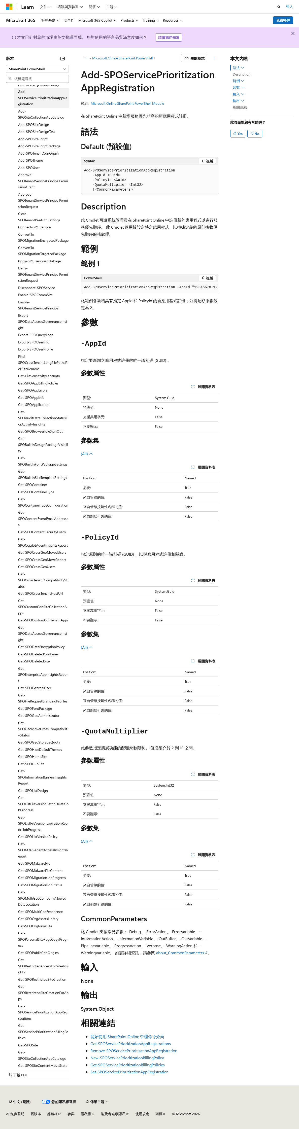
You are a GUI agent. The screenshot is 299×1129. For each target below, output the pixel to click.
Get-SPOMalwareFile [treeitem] (34, 863)
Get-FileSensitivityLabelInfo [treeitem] (39, 375)
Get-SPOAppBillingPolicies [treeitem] (38, 383)
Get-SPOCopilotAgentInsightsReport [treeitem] (43, 542)
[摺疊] (62, 58)
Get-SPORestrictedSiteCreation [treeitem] (42, 979)
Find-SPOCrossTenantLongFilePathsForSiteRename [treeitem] (42, 362)
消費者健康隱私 (113, 1113)
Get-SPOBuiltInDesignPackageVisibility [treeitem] (43, 444)
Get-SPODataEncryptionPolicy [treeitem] (41, 646)
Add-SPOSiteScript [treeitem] (33, 138)
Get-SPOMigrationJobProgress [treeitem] (42, 877)
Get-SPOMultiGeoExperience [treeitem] (40, 911)
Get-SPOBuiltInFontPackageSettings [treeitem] (42, 461)
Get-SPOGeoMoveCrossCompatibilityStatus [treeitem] (42, 728)
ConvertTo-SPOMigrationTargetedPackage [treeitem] (42, 250)
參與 (71, 1113)
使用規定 (142, 1113)
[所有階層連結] (85, 58)
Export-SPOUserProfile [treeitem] (35, 349)
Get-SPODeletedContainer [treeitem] (38, 654)
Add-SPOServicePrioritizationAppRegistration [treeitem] (42, 97)
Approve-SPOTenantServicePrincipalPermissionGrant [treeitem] (43, 180)
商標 (158, 1113)
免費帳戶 (283, 20)
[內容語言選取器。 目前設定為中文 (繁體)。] (20, 1102)
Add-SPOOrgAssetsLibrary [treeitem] (38, 84)
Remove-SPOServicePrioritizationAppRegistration (133, 1050)
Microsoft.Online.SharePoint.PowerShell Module (127, 103)
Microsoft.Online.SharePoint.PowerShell (122, 58)
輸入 (238, 94)
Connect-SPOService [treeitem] (34, 227)
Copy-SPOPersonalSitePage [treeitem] (39, 261)
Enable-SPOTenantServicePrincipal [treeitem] (38, 305)
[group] (149, 287)
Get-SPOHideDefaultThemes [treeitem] (40, 749)
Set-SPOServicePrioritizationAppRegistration (129, 1071)
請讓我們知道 (168, 37)
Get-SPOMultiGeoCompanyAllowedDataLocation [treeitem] (42, 898)
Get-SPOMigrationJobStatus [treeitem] (40, 885)
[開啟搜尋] (279, 6)
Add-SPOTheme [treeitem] (30, 160)
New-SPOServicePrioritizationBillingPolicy (127, 1057)
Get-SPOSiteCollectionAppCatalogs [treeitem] (42, 1055)
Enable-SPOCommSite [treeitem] (35, 294)
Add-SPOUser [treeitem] (29, 167)
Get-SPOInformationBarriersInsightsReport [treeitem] (42, 777)
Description (241, 74)
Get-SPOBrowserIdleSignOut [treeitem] (40, 431)
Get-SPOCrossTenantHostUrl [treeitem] (40, 593)
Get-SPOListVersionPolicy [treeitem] (37, 836)
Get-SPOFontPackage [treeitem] (35, 708)
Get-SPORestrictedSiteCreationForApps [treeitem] (43, 992)
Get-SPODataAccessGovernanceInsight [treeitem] (42, 633)
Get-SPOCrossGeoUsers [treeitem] (36, 566)
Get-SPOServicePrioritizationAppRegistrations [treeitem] (43, 1012)
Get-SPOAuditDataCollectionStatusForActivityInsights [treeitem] (43, 418)
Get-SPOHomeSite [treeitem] (32, 756)
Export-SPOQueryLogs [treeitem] (35, 334)
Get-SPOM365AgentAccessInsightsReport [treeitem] (43, 850)
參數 (238, 87)
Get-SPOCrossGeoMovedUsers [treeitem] (42, 552)
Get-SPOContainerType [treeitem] (36, 491)
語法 (238, 67)
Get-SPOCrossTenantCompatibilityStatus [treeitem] (43, 580)
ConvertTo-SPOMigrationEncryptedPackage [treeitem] (43, 237)
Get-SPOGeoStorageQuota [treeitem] (39, 742)
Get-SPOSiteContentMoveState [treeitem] (42, 1065)
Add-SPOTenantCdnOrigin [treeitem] (38, 153)
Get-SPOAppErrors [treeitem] (32, 390)
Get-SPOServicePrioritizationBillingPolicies (127, 1064)
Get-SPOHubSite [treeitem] (31, 763)
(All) (87, 453)
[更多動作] (213, 58)
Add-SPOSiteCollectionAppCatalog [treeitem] (41, 114)
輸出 (238, 100)
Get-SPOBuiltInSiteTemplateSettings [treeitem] (42, 474)
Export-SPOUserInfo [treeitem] (33, 342)
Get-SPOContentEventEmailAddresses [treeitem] (43, 518)
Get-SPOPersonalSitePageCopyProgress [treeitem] (43, 939)
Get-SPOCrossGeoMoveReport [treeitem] (42, 559)
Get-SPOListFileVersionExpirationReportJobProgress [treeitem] (43, 823)
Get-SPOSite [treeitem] (28, 1045)
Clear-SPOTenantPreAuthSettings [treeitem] (39, 216)
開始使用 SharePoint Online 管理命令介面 (127, 1036)
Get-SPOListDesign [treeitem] (33, 790)
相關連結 (240, 107)
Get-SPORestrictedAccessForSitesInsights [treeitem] (43, 965)
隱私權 (86, 1113)
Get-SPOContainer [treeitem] (32, 484)
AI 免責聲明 (15, 1113)
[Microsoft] (9, 7)
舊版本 (35, 1113)
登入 (289, 6)
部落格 (52, 1113)
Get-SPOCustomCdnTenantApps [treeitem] (43, 620)
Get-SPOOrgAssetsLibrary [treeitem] (38, 918)
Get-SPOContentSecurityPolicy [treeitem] (42, 532)
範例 (238, 81)
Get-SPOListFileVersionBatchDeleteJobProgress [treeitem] (43, 803)
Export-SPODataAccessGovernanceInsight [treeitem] (42, 321)
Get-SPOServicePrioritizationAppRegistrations (130, 1043)
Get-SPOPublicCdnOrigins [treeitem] (38, 952)
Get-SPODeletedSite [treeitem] (34, 661)
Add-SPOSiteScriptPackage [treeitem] (39, 146)
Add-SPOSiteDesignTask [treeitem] (36, 131)
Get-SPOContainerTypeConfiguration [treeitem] (43, 502)
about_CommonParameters (180, 952)
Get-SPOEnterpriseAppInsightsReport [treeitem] (43, 674)
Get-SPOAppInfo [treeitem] (31, 397)
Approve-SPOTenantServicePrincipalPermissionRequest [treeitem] (43, 200)
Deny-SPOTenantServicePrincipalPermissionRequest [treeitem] (43, 274)
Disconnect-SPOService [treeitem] (36, 287)
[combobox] (37, 69)
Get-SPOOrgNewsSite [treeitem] (35, 926)
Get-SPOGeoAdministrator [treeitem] (38, 715)
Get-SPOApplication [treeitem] (33, 404)
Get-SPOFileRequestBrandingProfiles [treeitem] (42, 698)
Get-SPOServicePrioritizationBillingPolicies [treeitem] (43, 1031)
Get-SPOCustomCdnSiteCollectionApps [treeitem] (42, 606)
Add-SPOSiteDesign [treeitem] (33, 124)
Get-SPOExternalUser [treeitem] (34, 687)
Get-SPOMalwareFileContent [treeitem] (40, 870)
